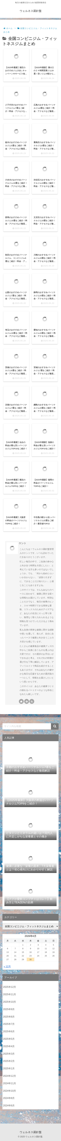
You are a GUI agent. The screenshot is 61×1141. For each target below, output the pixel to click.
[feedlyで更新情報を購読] (26, 701)
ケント (22, 543)
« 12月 (7, 966)
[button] (55, 726)
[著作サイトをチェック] (21, 701)
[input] (30, 726)
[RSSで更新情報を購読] (31, 701)
